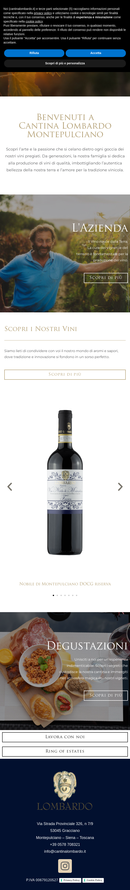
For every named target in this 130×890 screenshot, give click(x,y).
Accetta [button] (95, 53)
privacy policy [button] (43, 13)
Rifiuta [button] (34, 53)
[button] (9, 487)
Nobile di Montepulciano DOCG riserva (65, 584)
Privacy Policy (71, 880)
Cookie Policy (94, 880)
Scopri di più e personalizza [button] (65, 63)
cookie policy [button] (34, 21)
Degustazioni (87, 646)
